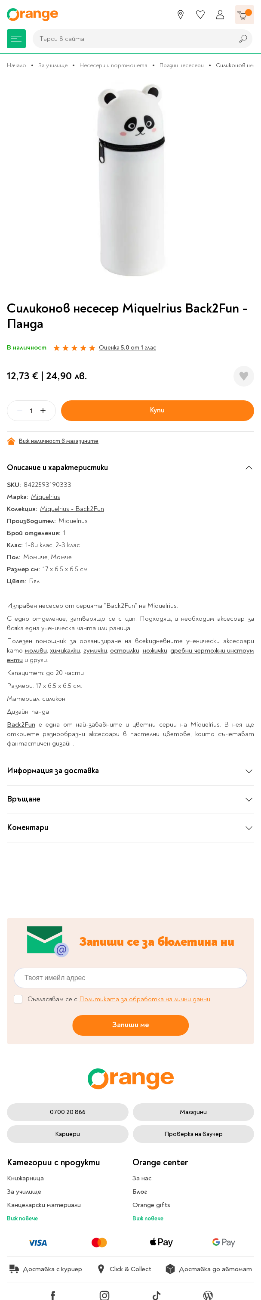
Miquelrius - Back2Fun (72, 509)
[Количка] (244, 14)
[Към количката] (244, 14)
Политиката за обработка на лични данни (144, 999)
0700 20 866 (68, 1112)
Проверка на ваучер (193, 1134)
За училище (53, 65)
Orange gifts (151, 1205)
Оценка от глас (127, 348)
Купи (157, 410)
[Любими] (200, 14)
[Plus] (43, 410)
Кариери (67, 1134)
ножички (155, 650)
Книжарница (25, 1178)
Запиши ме (130, 1025)
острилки (124, 650)
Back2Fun (21, 724)
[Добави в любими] (243, 376)
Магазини (193, 1112)
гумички (95, 650)
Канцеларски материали (44, 1205)
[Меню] (16, 38)
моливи (36, 650)
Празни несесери (182, 65)
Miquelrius (45, 496)
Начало (16, 65)
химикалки (65, 650)
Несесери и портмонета (113, 65)
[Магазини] (180, 14)
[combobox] (131, 38)
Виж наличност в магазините (52, 441)
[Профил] (220, 14)
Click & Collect (123, 1269)
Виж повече (22, 1218)
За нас (141, 1178)
